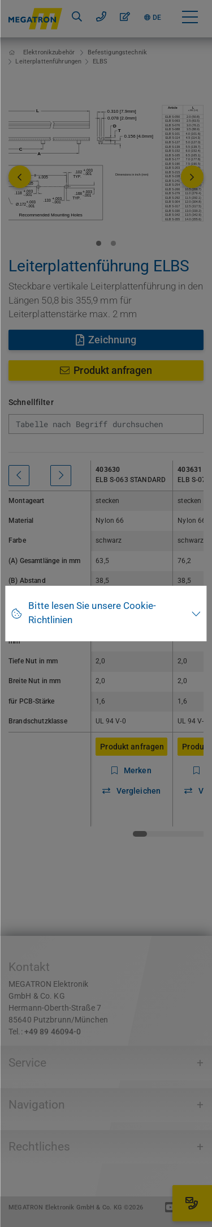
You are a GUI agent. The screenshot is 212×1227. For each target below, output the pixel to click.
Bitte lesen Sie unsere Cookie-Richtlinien (92, 612)
